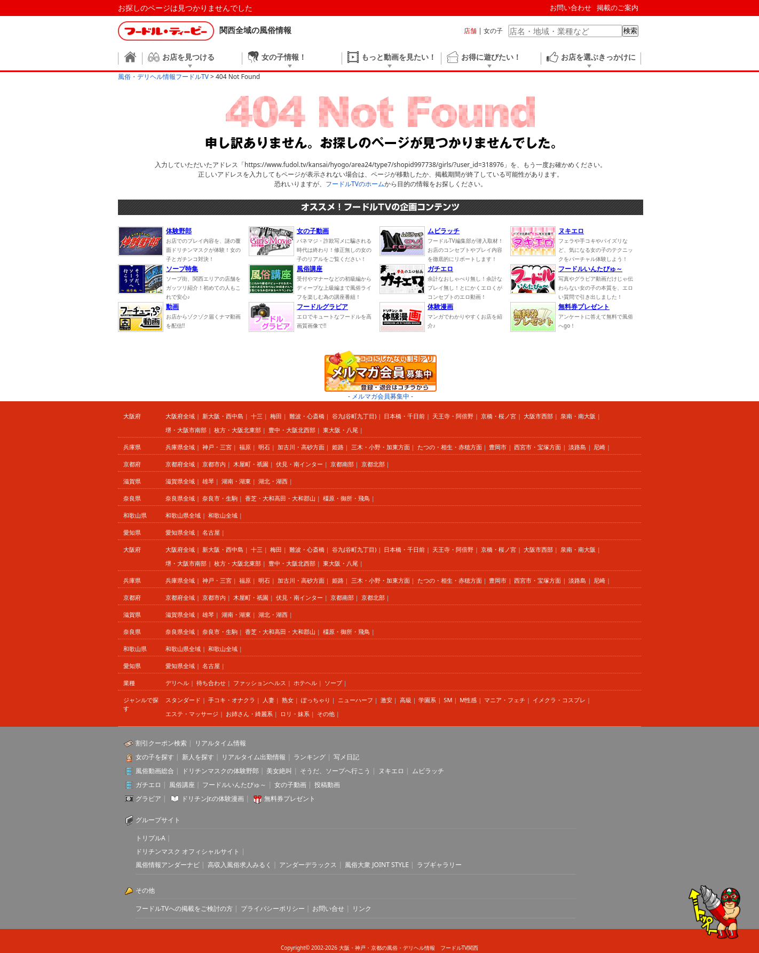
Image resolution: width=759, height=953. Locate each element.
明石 (264, 447)
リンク (361, 908)
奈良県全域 (180, 498)
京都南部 (342, 464)
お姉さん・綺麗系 (249, 714)
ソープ (333, 683)
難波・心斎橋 (307, 416)
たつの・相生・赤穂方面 (449, 447)
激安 (386, 700)
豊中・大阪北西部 (291, 430)
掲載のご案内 (617, 7)
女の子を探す (155, 756)
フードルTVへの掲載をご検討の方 (184, 908)
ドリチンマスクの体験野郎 (220, 770)
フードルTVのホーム (355, 183)
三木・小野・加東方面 (380, 447)
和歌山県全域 (183, 515)
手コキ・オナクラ (231, 700)
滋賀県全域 (180, 481)
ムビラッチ (428, 770)
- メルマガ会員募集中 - (380, 396)
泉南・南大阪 (578, 416)
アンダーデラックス (308, 864)
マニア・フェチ (504, 700)
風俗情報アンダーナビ (168, 864)
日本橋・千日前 (404, 416)
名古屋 (211, 532)
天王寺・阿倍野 (452, 416)
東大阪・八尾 (340, 430)
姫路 (338, 447)
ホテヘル (305, 683)
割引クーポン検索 (161, 743)
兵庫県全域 (180, 447)
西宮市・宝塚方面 (537, 447)
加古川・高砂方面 (301, 447)
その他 (326, 714)
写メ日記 (346, 756)
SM (448, 700)
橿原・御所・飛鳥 (346, 498)
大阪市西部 (538, 416)
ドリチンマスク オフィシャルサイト (188, 851)
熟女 (288, 700)
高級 (406, 700)
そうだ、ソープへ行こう (335, 770)
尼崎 (599, 447)
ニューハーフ (355, 700)
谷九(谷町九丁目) (354, 416)
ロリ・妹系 (295, 714)
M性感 (468, 700)
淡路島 (577, 447)
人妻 (268, 700)
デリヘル (177, 683)
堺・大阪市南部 (186, 430)
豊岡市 (498, 447)
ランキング (310, 756)
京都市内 (214, 464)
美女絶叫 (279, 770)
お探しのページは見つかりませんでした (185, 8)
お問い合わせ (570, 7)
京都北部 (373, 464)
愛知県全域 (180, 532)
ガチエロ (148, 784)
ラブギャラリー (439, 864)
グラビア (148, 798)
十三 (257, 416)
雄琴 (208, 481)
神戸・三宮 (217, 447)
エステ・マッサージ (191, 714)
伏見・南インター (299, 464)
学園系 (427, 700)
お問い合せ (328, 908)
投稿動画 (327, 784)
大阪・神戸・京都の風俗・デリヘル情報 (387, 947)
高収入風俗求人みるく (240, 864)
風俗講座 (182, 784)
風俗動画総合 (155, 770)
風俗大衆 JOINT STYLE (377, 864)
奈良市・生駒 (220, 498)
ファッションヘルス (259, 683)
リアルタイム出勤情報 (254, 756)
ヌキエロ (391, 770)
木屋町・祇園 (250, 464)
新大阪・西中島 (222, 416)
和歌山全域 (223, 515)
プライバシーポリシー (273, 908)
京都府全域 (180, 464)
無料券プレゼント (289, 798)
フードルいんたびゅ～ (234, 784)
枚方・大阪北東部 (237, 430)
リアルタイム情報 (220, 743)
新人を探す (198, 756)
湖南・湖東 (236, 481)
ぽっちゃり (315, 700)
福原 (245, 447)
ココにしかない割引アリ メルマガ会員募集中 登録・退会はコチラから (381, 371)
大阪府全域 (180, 416)
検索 (630, 31)
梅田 (276, 416)
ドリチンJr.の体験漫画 (212, 798)
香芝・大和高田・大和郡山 (280, 498)
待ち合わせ (211, 683)
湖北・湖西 (273, 481)
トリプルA (150, 838)
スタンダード (183, 700)
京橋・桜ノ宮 (498, 416)
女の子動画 (290, 784)
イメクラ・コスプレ (559, 700)
